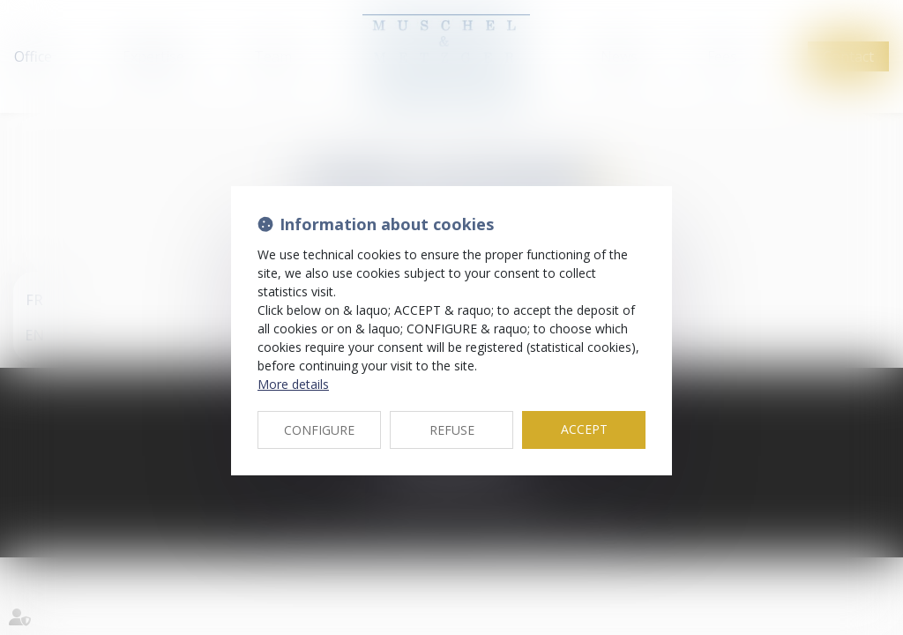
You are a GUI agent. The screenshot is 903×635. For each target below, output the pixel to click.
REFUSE (451, 430)
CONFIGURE (319, 430)
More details (293, 384)
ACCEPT (584, 429)
